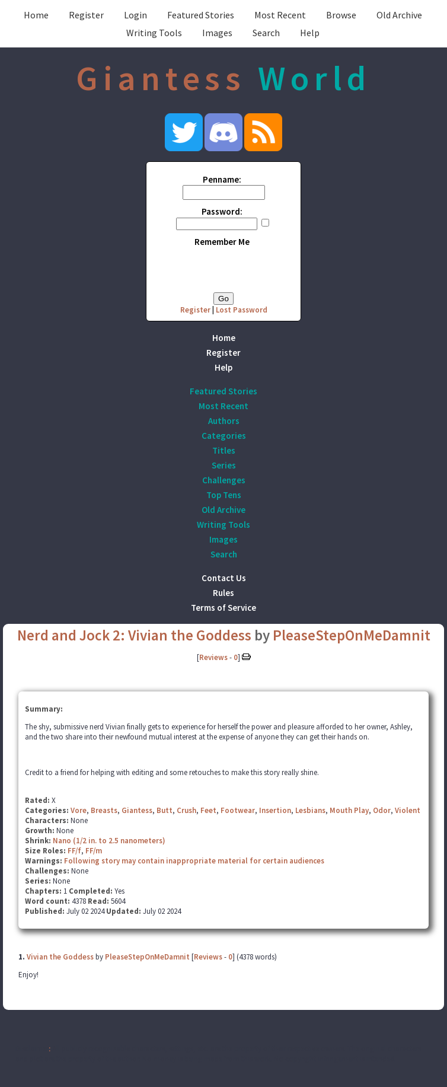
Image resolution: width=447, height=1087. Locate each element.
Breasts (104, 810)
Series (224, 465)
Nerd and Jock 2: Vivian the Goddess (134, 635)
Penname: (222, 179)
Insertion (275, 810)
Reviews (213, 657)
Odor (382, 810)
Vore (79, 810)
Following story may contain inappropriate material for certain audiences (194, 861)
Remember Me (222, 241)
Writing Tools (154, 33)
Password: (222, 211)
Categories (224, 435)
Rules (223, 592)
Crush (186, 810)
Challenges (223, 480)
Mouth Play (349, 810)
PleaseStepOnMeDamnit (351, 635)
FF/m (93, 851)
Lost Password (241, 310)
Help (310, 33)
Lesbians (310, 810)
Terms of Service (223, 607)
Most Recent (280, 15)
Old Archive (399, 15)
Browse (341, 15)
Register (86, 15)
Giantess (137, 810)
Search (266, 33)
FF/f (74, 851)
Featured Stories (200, 15)
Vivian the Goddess (60, 957)
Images (217, 33)
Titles (223, 450)
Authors (224, 420)
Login (135, 15)
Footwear (238, 810)
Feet (208, 810)
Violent (407, 810)
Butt (165, 810)
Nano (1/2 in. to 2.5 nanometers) (109, 841)
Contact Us (224, 578)
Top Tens (223, 495)
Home (36, 15)
